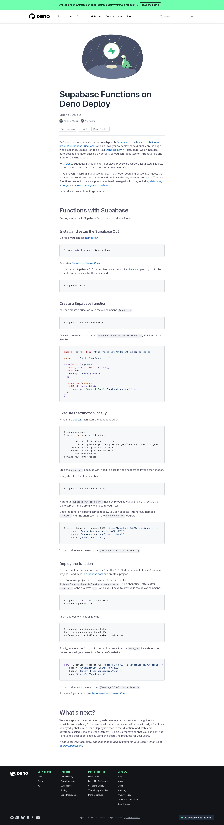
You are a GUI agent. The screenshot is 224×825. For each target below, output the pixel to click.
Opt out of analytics (132, 818)
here (131, 269)
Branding (122, 790)
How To (84, 129)
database (155, 181)
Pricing (64, 790)
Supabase (122, 142)
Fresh (40, 781)
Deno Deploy (100, 129)
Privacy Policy (124, 795)
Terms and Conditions (128, 799)
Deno (69, 163)
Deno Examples (95, 795)
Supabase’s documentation (108, 693)
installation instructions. (86, 263)
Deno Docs (93, 776)
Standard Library (96, 786)
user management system (92, 185)
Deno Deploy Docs (70, 795)
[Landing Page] (39, 16)
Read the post (150, 4)
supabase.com (94, 574)
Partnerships (68, 129)
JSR (39, 786)
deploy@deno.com (70, 745)
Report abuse (124, 804)
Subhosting (66, 786)
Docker (76, 419)
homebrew (91, 237)
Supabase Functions (82, 145)
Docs (79, 16)
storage (64, 185)
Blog (129, 16)
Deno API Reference (98, 781)
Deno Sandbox (68, 781)
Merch (120, 786)
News (120, 781)
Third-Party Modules (98, 790)
